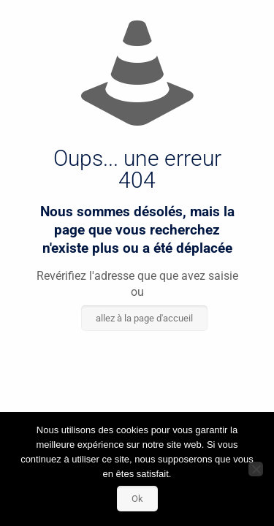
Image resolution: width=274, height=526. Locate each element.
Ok (137, 498)
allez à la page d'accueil (144, 318)
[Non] (255, 469)
